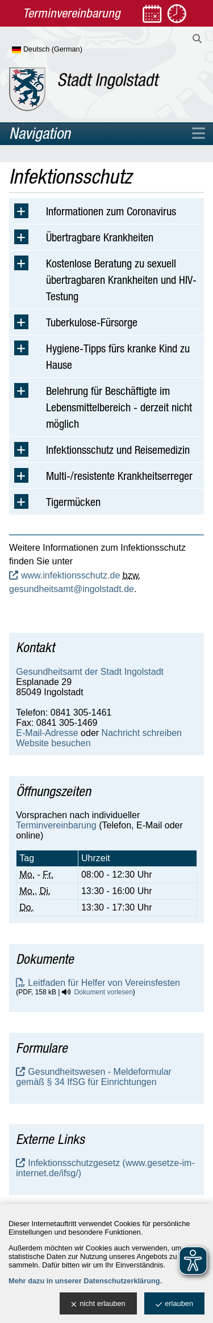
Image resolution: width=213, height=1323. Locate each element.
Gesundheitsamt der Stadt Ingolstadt (90, 672)
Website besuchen (53, 743)
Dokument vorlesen (103, 992)
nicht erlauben (98, 1304)
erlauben (174, 1304)
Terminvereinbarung (56, 825)
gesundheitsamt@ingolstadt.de (71, 589)
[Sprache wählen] (65, 50)
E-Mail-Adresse (47, 733)
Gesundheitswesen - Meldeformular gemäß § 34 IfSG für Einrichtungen (94, 1077)
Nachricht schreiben (142, 733)
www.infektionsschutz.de (70, 575)
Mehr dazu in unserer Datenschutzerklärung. (85, 1281)
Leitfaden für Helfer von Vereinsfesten (104, 983)
